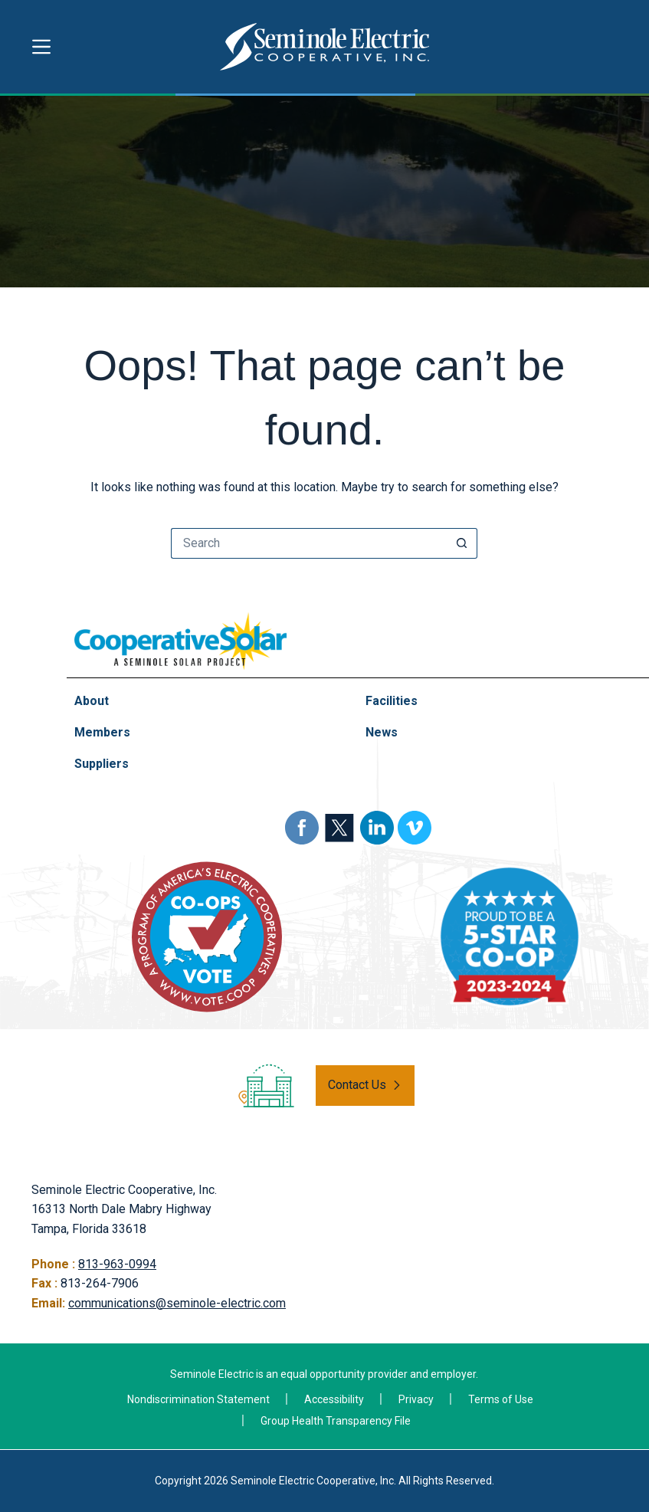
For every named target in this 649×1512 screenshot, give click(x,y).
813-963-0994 (117, 1264)
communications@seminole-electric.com (177, 1303)
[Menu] (41, 47)
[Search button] (462, 543)
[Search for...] (309, 543)
